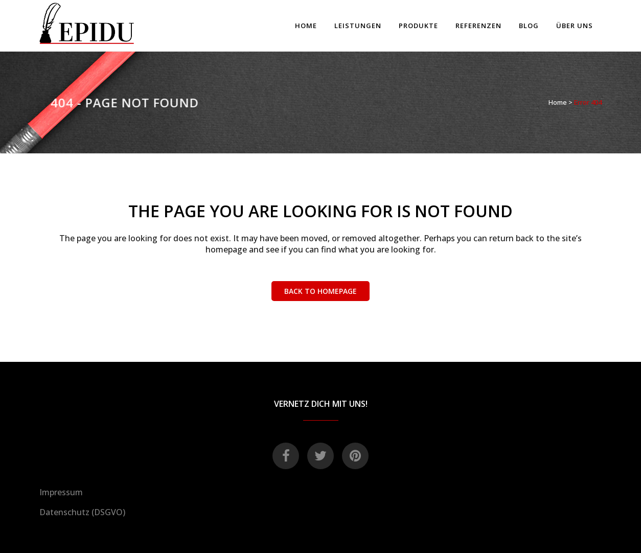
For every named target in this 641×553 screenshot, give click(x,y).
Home (557, 102)
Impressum (61, 492)
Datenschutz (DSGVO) (82, 512)
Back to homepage (320, 291)
